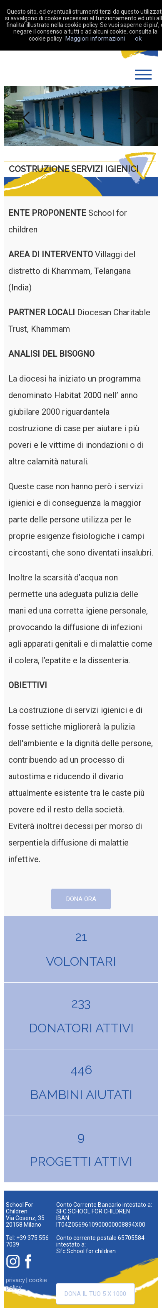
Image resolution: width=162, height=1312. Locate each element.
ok (138, 38)
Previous (24, 116)
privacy (15, 1280)
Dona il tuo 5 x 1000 (95, 1294)
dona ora (81, 899)
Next (138, 116)
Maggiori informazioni (95, 38)
